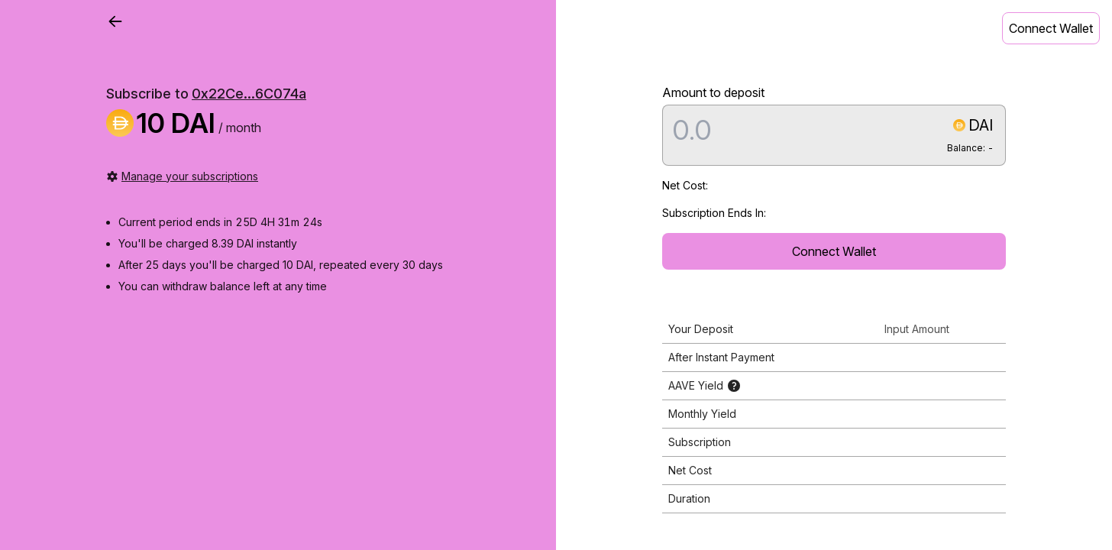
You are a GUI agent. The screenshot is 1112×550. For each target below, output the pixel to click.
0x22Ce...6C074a (249, 94)
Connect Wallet (1051, 28)
